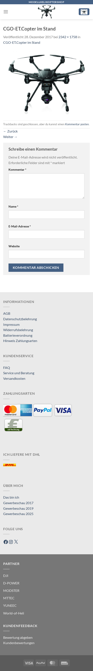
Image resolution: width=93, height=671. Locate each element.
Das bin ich (11, 497)
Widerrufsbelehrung (18, 330)
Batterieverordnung (17, 335)
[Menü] (5, 11)
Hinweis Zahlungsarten (20, 341)
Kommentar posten (77, 124)
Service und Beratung (18, 373)
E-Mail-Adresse (20, 226)
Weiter (10, 137)
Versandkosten (14, 378)
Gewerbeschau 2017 (18, 503)
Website (14, 246)
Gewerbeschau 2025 (18, 514)
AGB (6, 313)
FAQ (6, 367)
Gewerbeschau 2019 (18, 508)
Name (13, 206)
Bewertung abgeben (18, 637)
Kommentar (17, 169)
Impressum (11, 324)
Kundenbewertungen (18, 643)
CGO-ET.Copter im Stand (21, 42)
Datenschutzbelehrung (20, 319)
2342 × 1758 (68, 37)
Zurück (10, 131)
